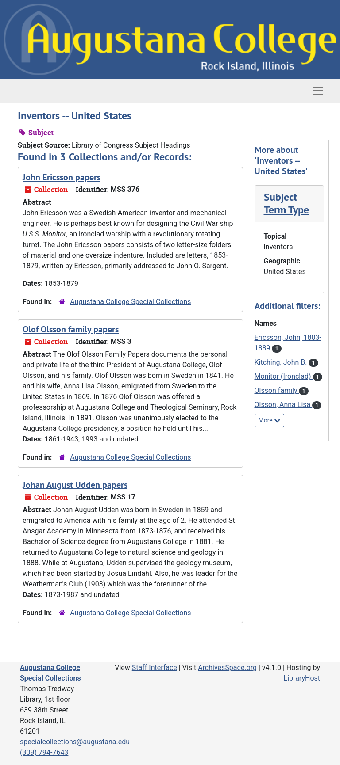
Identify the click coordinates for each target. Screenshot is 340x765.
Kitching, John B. (282, 362)
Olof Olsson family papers (71, 329)
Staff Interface (154, 667)
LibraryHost (302, 678)
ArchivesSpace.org (227, 667)
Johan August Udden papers (75, 485)
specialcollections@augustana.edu (75, 742)
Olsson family (277, 390)
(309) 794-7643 (44, 752)
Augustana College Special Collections (130, 301)
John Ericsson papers (61, 177)
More (270, 420)
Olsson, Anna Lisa (284, 404)
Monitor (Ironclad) (284, 376)
